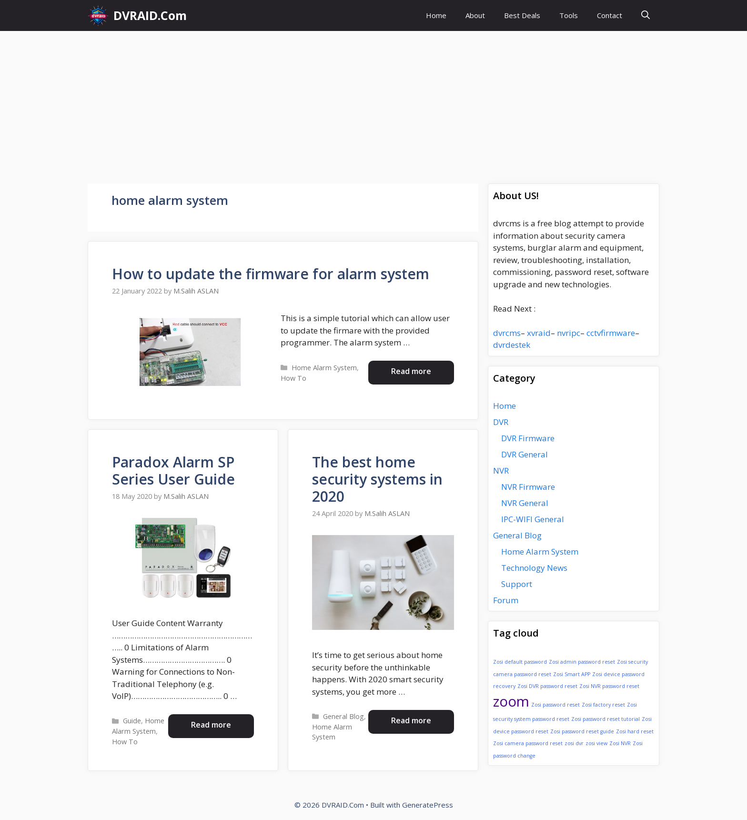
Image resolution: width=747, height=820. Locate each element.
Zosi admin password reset (582, 661)
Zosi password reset (555, 704)
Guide (132, 720)
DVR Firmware (528, 438)
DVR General (524, 454)
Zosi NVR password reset (609, 686)
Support (516, 583)
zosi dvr (574, 743)
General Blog (343, 716)
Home (436, 15)
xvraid (539, 332)
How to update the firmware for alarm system (270, 273)
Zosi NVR (620, 743)
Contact (609, 15)
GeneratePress (427, 805)
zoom (511, 701)
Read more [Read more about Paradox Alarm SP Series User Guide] (211, 724)
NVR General (524, 502)
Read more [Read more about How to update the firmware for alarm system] (411, 371)
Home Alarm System (324, 367)
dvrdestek (511, 344)
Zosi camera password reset (528, 743)
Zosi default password (520, 661)
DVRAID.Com (150, 15)
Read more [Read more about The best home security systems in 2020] (411, 720)
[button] (645, 15)
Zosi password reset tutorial (605, 719)
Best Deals (522, 15)
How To (293, 378)
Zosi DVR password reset (547, 686)
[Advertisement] (373, 102)
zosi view (596, 743)
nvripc (568, 332)
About (475, 15)
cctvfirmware (610, 332)
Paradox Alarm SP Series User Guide (173, 470)
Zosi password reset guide (582, 731)
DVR (500, 421)
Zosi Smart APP (571, 674)
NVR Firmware (528, 486)
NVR (501, 470)
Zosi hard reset (635, 731)
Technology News (534, 567)
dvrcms (507, 332)
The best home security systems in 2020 (377, 479)
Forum (505, 600)
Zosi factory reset (603, 704)
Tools (568, 15)
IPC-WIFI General (532, 519)
